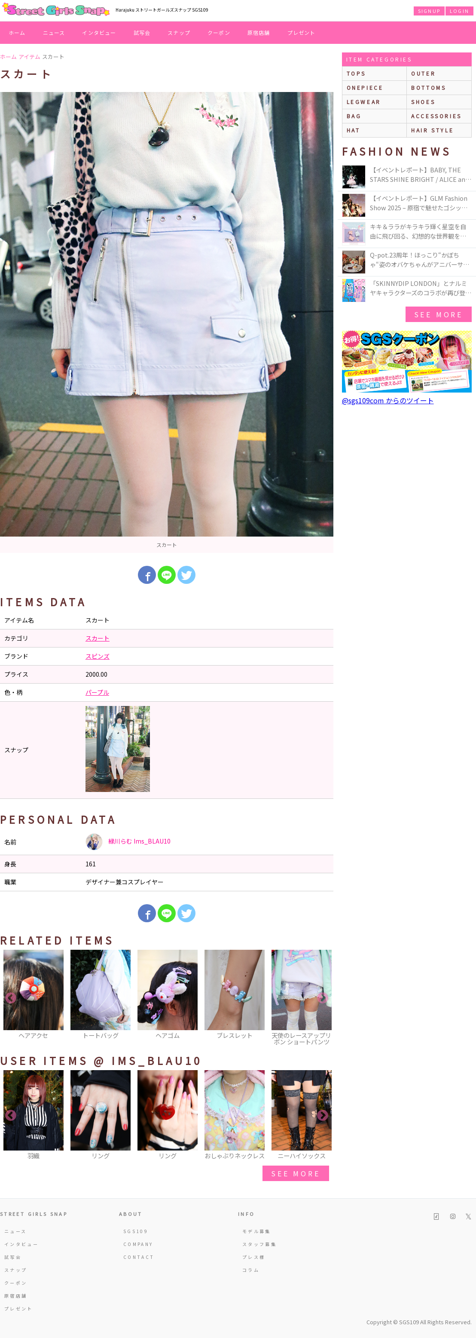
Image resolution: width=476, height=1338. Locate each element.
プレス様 (253, 1257)
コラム (250, 1270)
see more (295, 1173)
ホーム (17, 32)
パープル (97, 692)
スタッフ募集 (259, 1244)
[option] (166, 322)
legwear (364, 101)
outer (423, 73)
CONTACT (139, 1257)
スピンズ (97, 656)
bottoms (428, 87)
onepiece (365, 87)
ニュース (54, 32)
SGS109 (135, 1231)
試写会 (142, 32)
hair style (432, 130)
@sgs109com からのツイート (388, 400)
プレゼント (301, 32)
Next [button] (322, 998)
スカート (97, 638)
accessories (436, 116)
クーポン (218, 32)
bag (354, 116)
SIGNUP (429, 10)
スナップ (179, 32)
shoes (423, 101)
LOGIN (459, 10)
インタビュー (99, 32)
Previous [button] (10, 998)
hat (353, 130)
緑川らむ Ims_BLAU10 (128, 841)
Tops (356, 73)
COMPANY (138, 1244)
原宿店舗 (258, 32)
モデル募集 (256, 1231)
